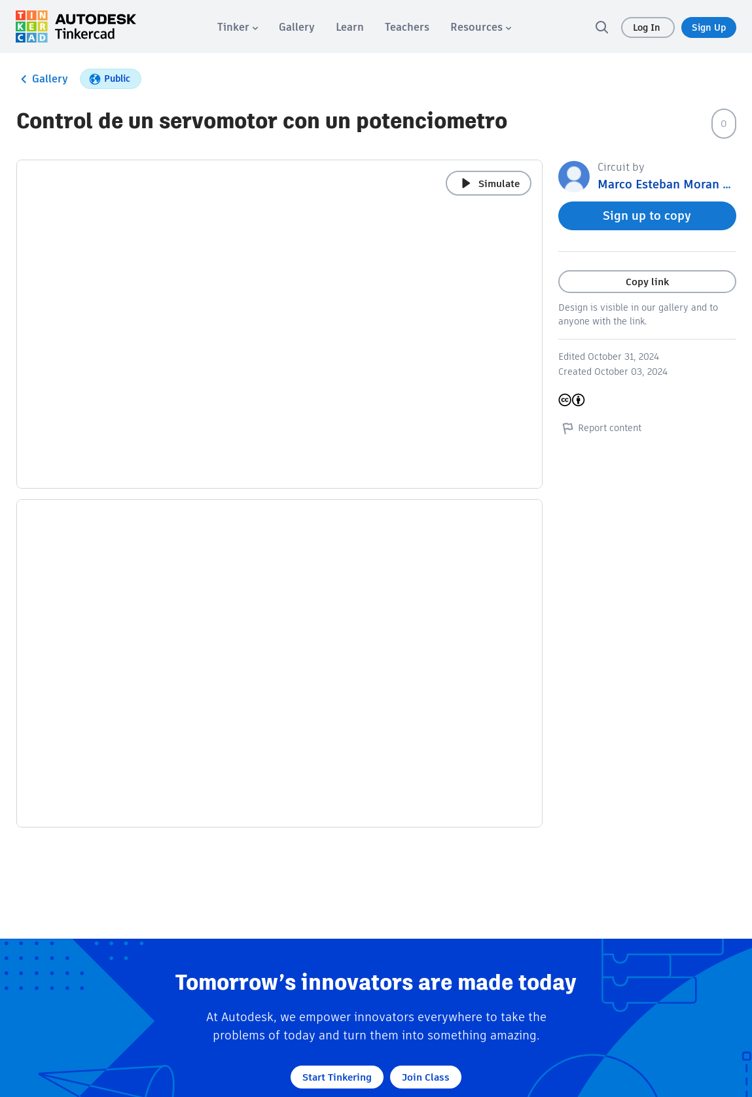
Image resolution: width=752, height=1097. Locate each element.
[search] (601, 27)
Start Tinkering (337, 1077)
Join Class (426, 1077)
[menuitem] (237, 27)
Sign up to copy (647, 215)
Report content (599, 428)
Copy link (647, 281)
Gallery (42, 79)
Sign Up (709, 27)
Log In (648, 27)
